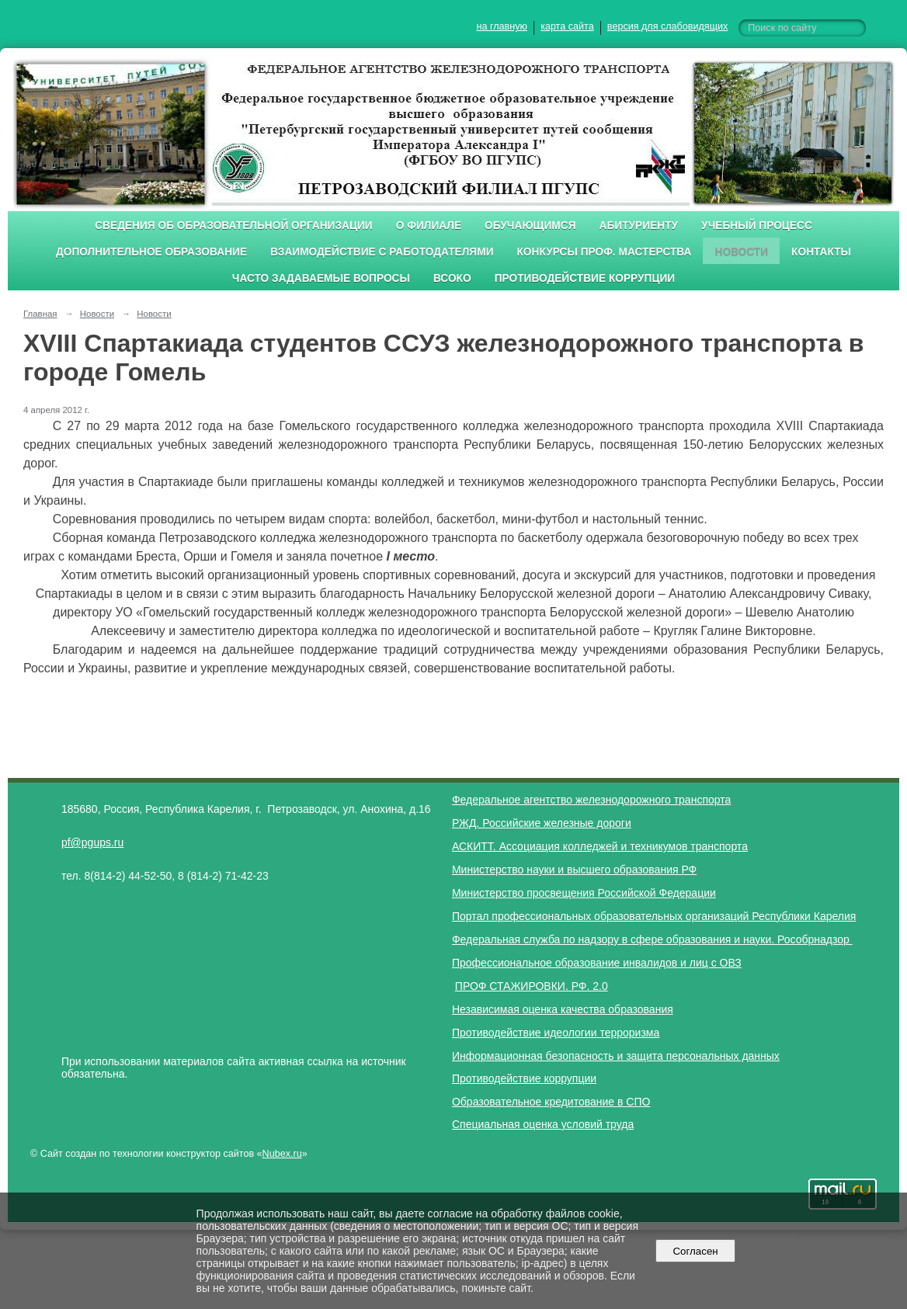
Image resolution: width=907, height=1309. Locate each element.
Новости (741, 252)
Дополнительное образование (151, 252)
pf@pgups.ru (92, 842)
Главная (40, 313)
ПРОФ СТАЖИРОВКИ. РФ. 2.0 (531, 986)
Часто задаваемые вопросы (321, 278)
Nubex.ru (282, 1153)
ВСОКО (452, 278)
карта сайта (567, 26)
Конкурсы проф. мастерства (604, 252)
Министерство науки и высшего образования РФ (574, 869)
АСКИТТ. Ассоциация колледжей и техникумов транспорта (600, 846)
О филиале (428, 225)
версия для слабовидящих (667, 26)
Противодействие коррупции (585, 278)
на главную (502, 26)
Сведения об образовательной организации (234, 225)
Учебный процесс (756, 225)
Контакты (821, 252)
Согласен (695, 1251)
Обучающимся (530, 225)
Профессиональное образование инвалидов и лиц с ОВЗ (597, 963)
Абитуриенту (639, 225)
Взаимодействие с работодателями (381, 252)
